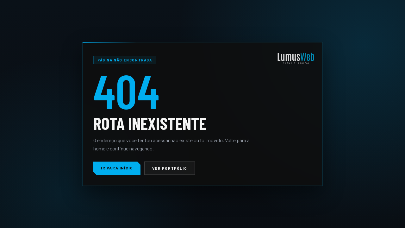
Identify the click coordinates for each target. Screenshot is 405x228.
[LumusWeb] (296, 58)
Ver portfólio (169, 168)
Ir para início (117, 168)
